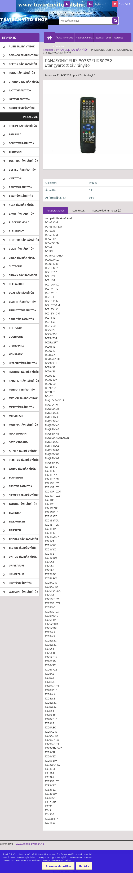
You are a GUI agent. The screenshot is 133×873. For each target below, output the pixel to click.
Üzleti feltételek (56, 46)
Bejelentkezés (74, 4)
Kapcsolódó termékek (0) (106, 210)
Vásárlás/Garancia (85, 37)
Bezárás (83, 866)
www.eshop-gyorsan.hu (30, 844)
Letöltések (78, 210)
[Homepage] (50, 37)
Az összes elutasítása (55, 866)
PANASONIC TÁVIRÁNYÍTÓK (72, 50)
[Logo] (24, 20)
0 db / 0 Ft (125, 4)
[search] (115, 20)
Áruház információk (65, 37)
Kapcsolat (118, 37)
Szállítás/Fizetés (103, 37)
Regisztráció (98, 4)
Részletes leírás (55, 210)
